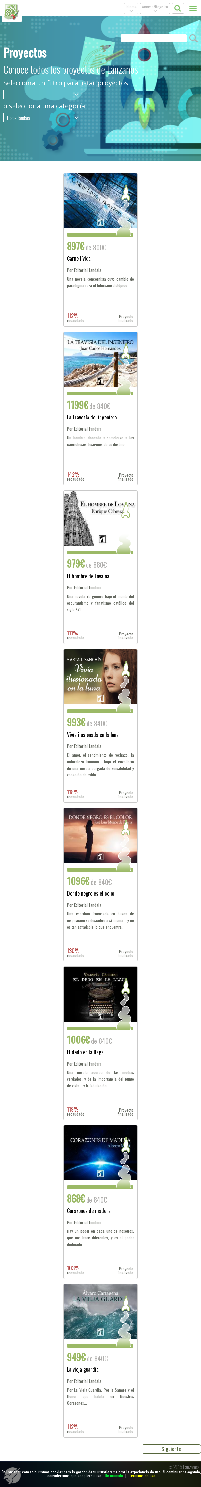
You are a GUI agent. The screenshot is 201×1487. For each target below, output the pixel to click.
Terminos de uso (142, 1475)
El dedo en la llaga (85, 1052)
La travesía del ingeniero (92, 418)
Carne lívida (79, 259)
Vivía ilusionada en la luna (93, 735)
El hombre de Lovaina (88, 576)
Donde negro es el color (91, 894)
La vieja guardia (83, 1370)
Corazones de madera (89, 1211)
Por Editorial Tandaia (84, 270)
